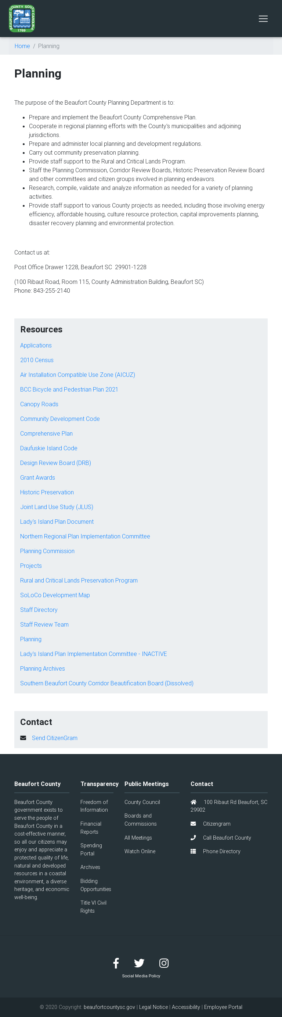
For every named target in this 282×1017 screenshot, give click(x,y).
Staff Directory (39, 609)
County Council (142, 802)
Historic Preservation (47, 492)
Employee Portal (223, 1007)
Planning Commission (47, 551)
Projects (31, 565)
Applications (36, 345)
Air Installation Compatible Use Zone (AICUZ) (77, 374)
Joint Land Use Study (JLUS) (56, 507)
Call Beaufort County (221, 837)
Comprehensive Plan (46, 433)
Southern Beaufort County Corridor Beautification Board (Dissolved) (107, 683)
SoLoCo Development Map (55, 595)
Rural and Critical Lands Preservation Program (79, 580)
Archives (90, 867)
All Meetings (138, 837)
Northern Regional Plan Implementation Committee (85, 536)
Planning (30, 639)
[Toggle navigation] (263, 19)
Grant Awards (37, 477)
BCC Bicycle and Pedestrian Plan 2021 (69, 389)
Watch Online (139, 851)
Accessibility (186, 1007)
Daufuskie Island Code (48, 448)
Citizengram (211, 824)
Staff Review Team (44, 624)
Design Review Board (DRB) (55, 462)
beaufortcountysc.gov (109, 1007)
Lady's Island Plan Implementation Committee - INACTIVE (93, 653)
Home (22, 46)
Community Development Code (60, 418)
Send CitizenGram (54, 738)
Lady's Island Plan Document (57, 521)
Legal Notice (153, 1007)
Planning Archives (42, 668)
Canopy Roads (39, 404)
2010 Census (37, 360)
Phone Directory (216, 851)
